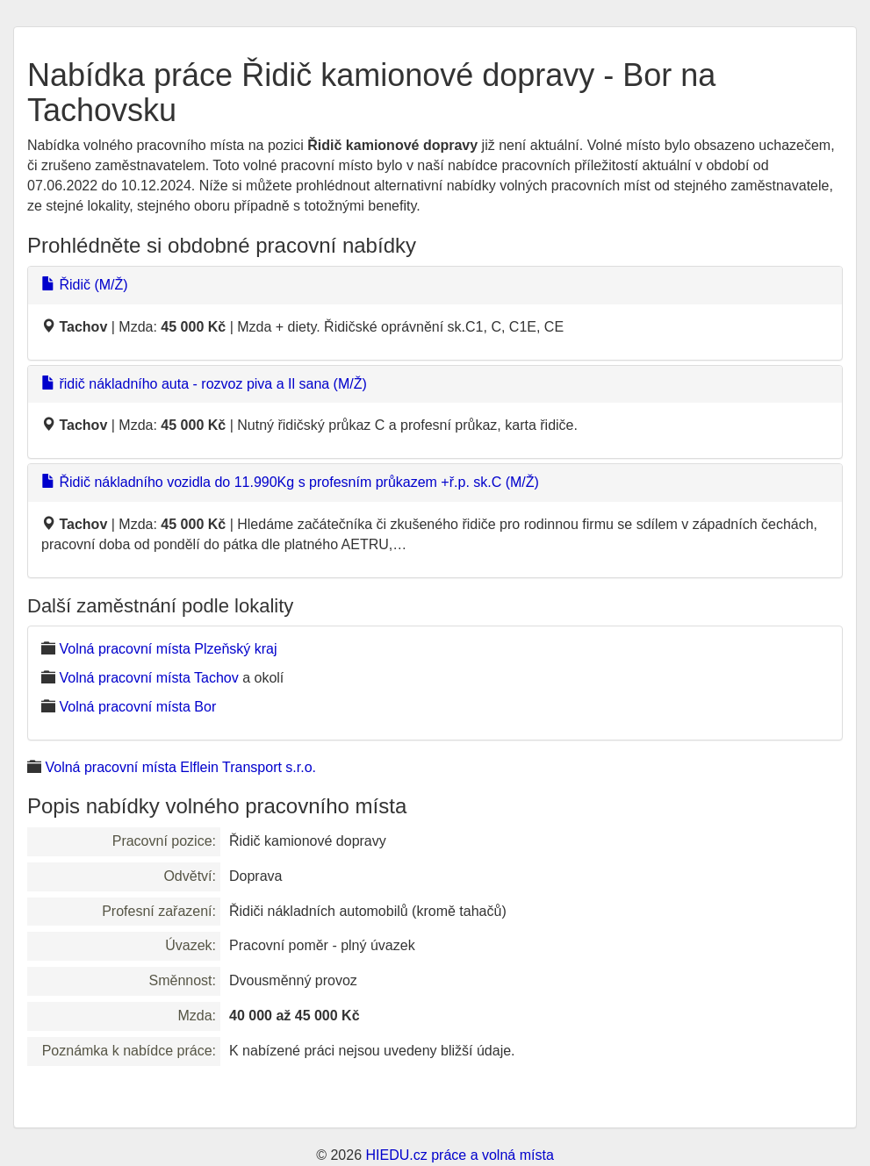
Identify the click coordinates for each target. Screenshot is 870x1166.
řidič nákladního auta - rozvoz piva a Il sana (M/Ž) (204, 383)
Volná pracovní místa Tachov (148, 677)
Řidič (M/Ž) (84, 284)
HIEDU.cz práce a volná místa (459, 1155)
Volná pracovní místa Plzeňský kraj (168, 648)
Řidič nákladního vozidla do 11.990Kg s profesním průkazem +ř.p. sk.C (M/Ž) (290, 482)
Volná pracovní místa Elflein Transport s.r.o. (180, 767)
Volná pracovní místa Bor (137, 706)
